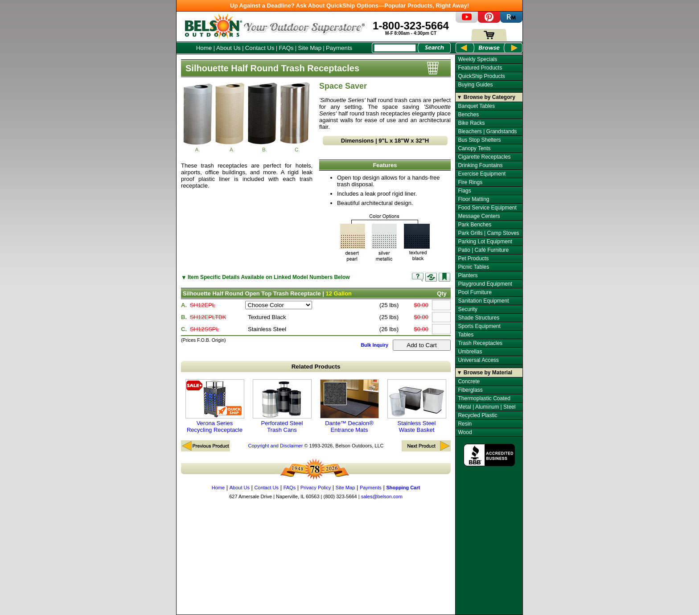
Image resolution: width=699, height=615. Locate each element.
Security (467, 309)
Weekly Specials (477, 59)
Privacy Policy (315, 487)
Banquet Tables (476, 106)
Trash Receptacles (480, 343)
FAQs (286, 48)
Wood (465, 432)
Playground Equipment (485, 284)
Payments (339, 48)
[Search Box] (395, 48)
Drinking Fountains (480, 165)
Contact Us (260, 48)
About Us (228, 48)
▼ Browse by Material (485, 372)
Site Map (310, 48)
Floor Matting (473, 199)
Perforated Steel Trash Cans (282, 406)
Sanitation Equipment (483, 301)
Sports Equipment (479, 326)
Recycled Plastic (477, 415)
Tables (465, 335)
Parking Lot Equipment (485, 241)
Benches (468, 114)
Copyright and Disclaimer (275, 445)
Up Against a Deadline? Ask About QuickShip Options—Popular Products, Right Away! (349, 5)
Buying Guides (475, 85)
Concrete (469, 381)
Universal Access (478, 360)
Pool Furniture (474, 292)
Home (204, 48)
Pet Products (473, 258)
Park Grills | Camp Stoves (488, 233)
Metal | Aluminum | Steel (486, 407)
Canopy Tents (474, 148)
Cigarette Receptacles (484, 157)
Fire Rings (470, 182)
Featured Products (480, 68)
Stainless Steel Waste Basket (416, 406)
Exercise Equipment (482, 174)
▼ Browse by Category (486, 97)
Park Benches (474, 224)
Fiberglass (470, 390)
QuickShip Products (481, 76)
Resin (465, 424)
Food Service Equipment (487, 208)
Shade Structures (478, 318)
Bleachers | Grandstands (487, 131)
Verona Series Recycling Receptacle (214, 406)
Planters (467, 275)
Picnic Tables (473, 267)
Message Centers (479, 216)
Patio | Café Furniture (483, 250)
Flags (464, 191)
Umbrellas (470, 351)
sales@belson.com (382, 496)
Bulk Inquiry (374, 345)
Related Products (316, 366)
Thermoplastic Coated (484, 398)
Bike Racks (471, 123)
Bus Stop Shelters (479, 140)
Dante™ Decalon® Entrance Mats (349, 406)
